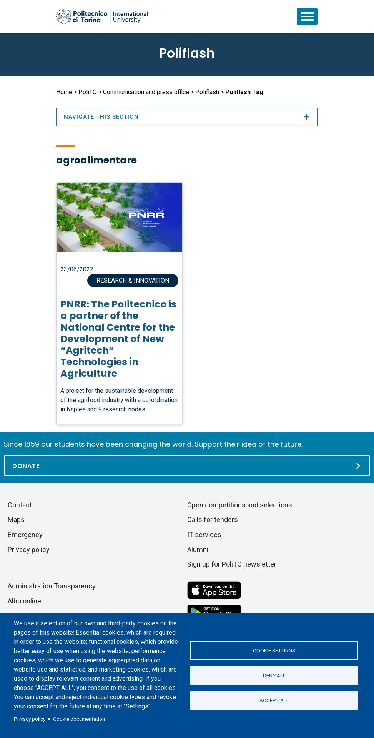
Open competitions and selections (239, 505)
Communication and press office (146, 92)
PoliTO (87, 92)
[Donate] (187, 465)
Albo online (24, 601)
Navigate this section (187, 116)
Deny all (274, 675)
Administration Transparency (52, 586)
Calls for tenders (212, 519)
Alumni (197, 549)
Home (64, 92)
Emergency (25, 534)
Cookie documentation (79, 719)
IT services (204, 534)
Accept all (274, 700)
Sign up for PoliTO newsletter (231, 564)
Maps (16, 519)
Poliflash (187, 53)
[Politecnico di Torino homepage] (102, 16)
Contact (20, 505)
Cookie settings (274, 650)
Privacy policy (29, 719)
